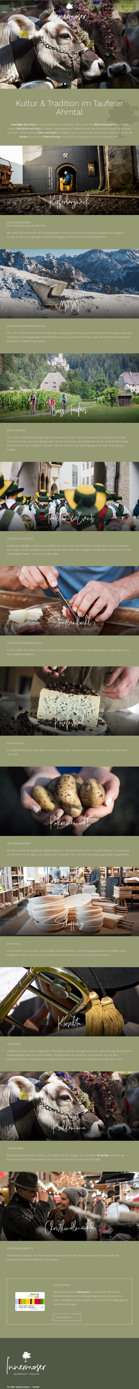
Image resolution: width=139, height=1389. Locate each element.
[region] (69, 44)
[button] (65, 84)
